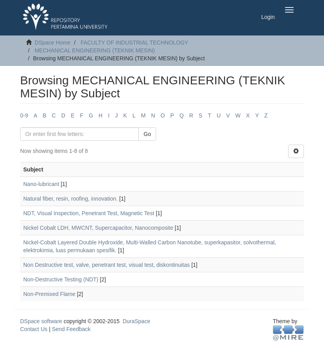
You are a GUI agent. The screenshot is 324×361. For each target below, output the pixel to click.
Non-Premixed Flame (49, 294)
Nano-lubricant (41, 184)
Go (147, 134)
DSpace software (41, 321)
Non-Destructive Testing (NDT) (60, 279)
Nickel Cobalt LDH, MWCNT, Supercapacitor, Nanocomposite (98, 228)
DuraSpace (136, 321)
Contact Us (33, 329)
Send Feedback (71, 329)
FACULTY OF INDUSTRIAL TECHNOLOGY (134, 42)
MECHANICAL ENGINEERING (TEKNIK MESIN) (95, 50)
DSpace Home (53, 42)
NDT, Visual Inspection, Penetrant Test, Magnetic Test (88, 213)
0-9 (24, 115)
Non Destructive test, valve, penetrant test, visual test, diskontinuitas (106, 265)
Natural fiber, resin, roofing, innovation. (70, 198)
